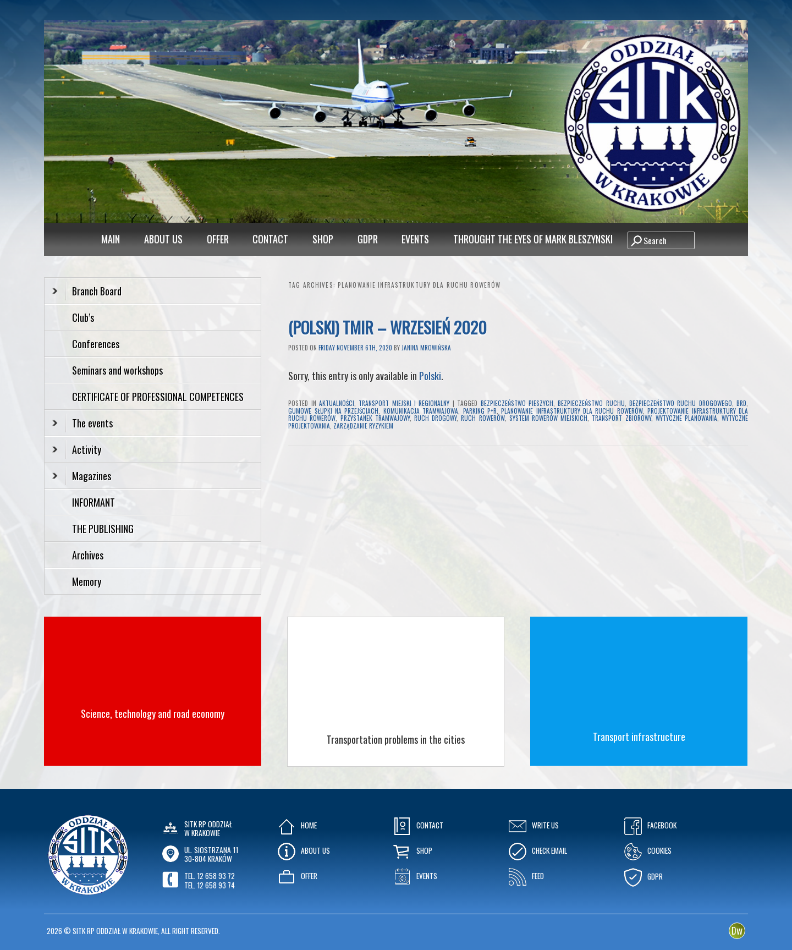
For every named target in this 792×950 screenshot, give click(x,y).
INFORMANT (94, 502)
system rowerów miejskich (548, 418)
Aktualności (336, 403)
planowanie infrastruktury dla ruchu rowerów (572, 411)
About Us (163, 239)
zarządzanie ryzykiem (363, 425)
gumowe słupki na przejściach (333, 411)
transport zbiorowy (621, 418)
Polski (430, 376)
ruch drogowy (435, 418)
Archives (89, 555)
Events (415, 239)
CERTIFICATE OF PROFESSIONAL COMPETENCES (159, 396)
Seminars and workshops (117, 370)
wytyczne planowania (686, 418)
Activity (76, 449)
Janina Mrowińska (426, 347)
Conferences (95, 344)
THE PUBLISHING (103, 528)
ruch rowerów (482, 418)
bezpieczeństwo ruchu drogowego (680, 403)
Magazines (81, 475)
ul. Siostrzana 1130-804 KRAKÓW (211, 854)
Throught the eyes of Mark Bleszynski (533, 239)
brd (741, 403)
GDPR (368, 239)
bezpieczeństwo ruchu (591, 403)
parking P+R (480, 411)
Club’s (83, 317)
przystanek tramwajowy (375, 418)
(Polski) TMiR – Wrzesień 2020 (387, 327)
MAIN (110, 239)
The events (82, 423)
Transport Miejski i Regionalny (404, 403)
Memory (86, 581)
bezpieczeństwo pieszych (517, 403)
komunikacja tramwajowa (420, 411)
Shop (322, 239)
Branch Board (87, 291)
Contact (270, 239)
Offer (218, 239)
